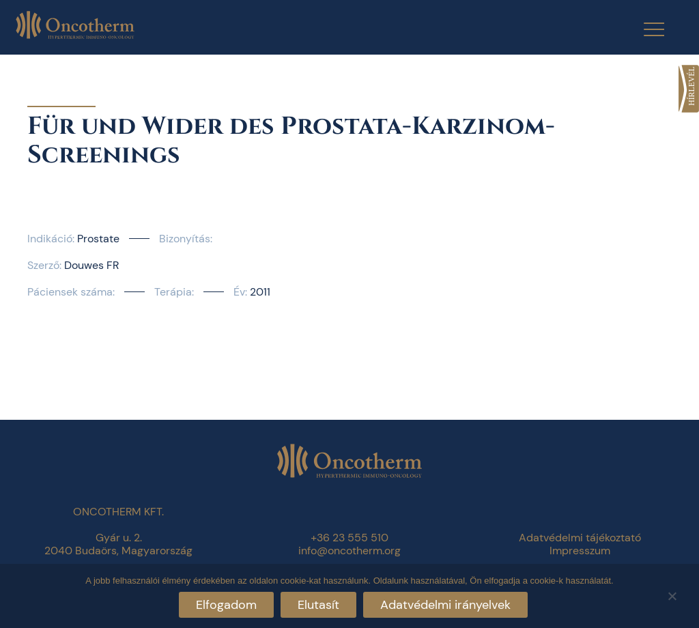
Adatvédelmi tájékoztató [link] (580, 537)
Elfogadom (226, 605)
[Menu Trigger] (645, 29)
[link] (689, 89)
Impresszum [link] (580, 550)
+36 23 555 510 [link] (349, 537)
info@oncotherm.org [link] (349, 550)
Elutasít (318, 605)
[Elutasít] (672, 594)
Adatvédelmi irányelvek (445, 605)
